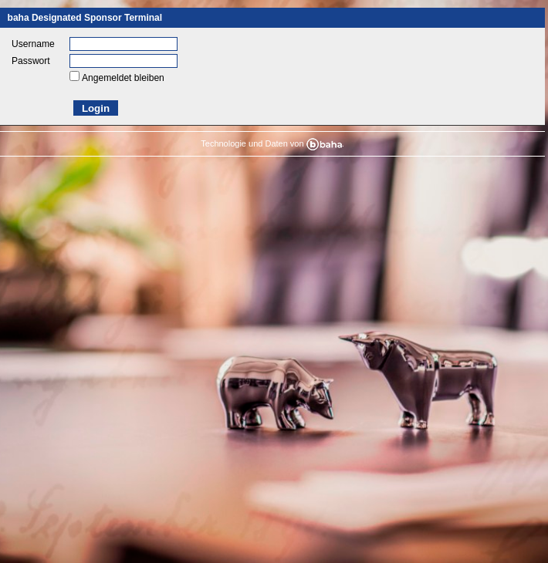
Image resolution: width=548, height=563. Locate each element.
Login (96, 108)
